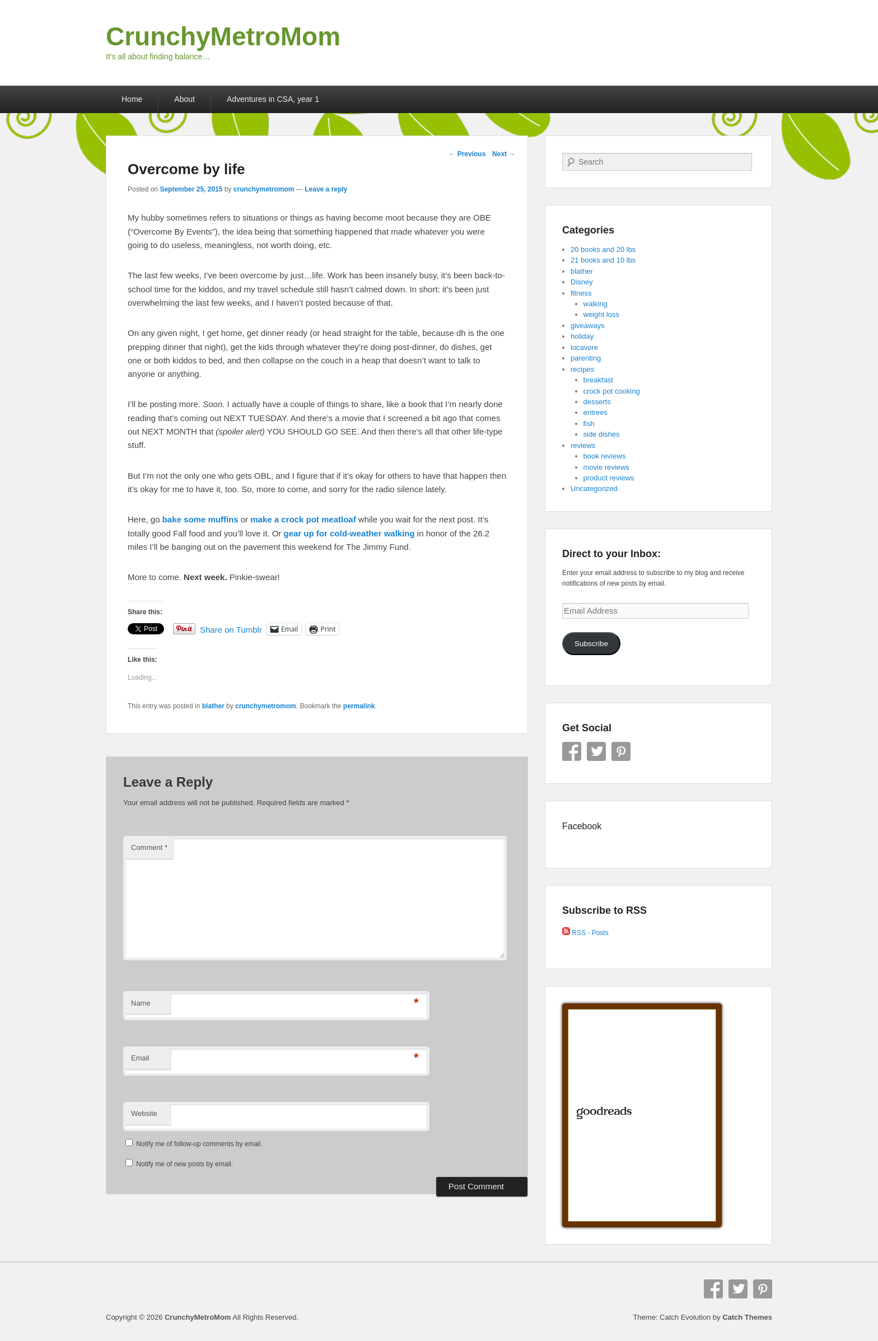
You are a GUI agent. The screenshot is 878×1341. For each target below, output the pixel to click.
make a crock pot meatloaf (303, 519)
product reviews (608, 478)
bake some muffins (200, 519)
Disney (582, 282)
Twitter (596, 751)
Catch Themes (747, 1317)
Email (140, 1058)
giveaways (588, 325)
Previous (467, 154)
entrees (595, 412)
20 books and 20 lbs (603, 249)
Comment (149, 847)
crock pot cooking (611, 391)
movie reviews (606, 467)
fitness (581, 293)
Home (132, 99)
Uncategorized (594, 488)
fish (589, 423)
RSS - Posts (585, 933)
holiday (582, 336)
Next (503, 154)
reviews (583, 445)
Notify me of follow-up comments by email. (199, 1144)
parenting (586, 358)
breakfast (598, 380)
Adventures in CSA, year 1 (273, 99)
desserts (597, 402)
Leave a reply (326, 189)
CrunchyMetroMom (223, 36)
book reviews (604, 456)
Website (144, 1113)
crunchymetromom (264, 189)
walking (595, 304)
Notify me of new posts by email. (184, 1164)
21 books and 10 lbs (603, 260)
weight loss (601, 314)
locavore (584, 347)
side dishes (601, 434)
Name (141, 1003)
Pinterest (621, 751)
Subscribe (591, 643)
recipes (582, 369)
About (184, 99)
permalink (359, 706)
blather (213, 706)
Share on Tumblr (231, 629)
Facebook (571, 751)
